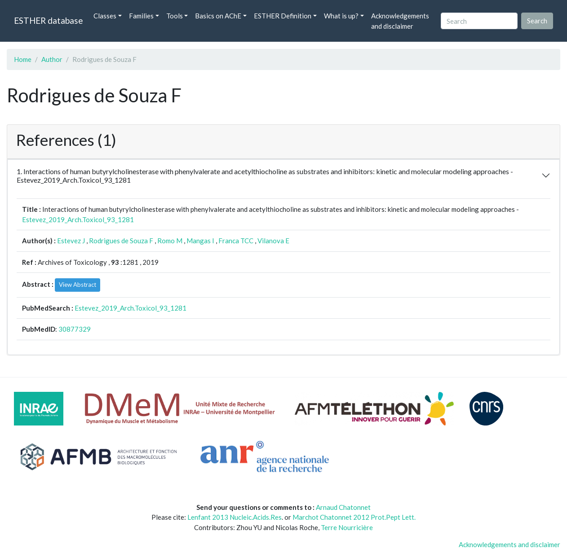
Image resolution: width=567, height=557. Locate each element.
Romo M (169, 241)
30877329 (74, 329)
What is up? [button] (341, 16)
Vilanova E (273, 241)
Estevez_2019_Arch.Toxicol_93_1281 (78, 219)
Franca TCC (235, 241)
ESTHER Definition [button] (282, 16)
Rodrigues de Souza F (121, 241)
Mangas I (200, 241)
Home (22, 59)
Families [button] (141, 16)
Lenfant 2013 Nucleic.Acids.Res (234, 517)
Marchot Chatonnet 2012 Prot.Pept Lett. (354, 517)
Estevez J (71, 241)
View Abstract (77, 284)
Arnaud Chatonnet (343, 507)
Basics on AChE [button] (218, 16)
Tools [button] (174, 16)
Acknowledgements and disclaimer (400, 21)
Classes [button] (104, 16)
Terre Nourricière (347, 527)
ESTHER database (48, 20)
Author (51, 59)
